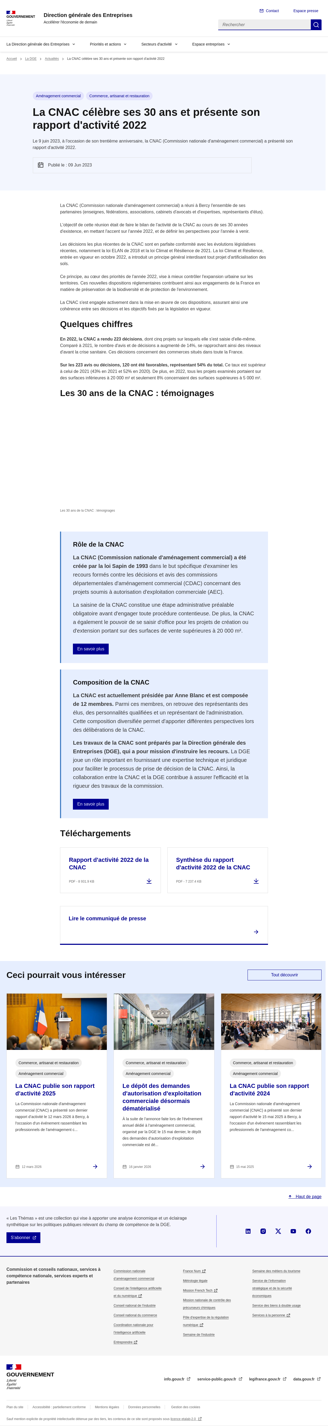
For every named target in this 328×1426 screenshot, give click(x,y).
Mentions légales (107, 1407)
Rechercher (316, 24)
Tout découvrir (284, 975)
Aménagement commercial (58, 96)
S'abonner (20, 1237)
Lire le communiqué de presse (107, 918)
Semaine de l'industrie (199, 1335)
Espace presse (305, 11)
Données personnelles (144, 1407)
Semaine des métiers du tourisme (276, 1271)
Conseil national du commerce (135, 1315)
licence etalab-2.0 (184, 1419)
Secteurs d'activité (156, 44)
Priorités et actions (105, 44)
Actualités (52, 59)
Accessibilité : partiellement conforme (59, 1407)
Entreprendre (123, 1342)
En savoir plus (90, 649)
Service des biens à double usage (276, 1305)
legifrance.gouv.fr (265, 1379)
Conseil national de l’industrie (135, 1305)
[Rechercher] (264, 24)
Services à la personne (268, 1315)
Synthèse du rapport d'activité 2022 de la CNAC (213, 863)
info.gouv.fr (175, 1379)
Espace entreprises (208, 44)
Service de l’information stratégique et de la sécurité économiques (272, 1288)
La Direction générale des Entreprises (37, 44)
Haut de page (308, 1196)
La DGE (31, 59)
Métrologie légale (195, 1281)
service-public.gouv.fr (217, 1379)
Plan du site (14, 1407)
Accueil (11, 59)
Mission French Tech (198, 1290)
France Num (192, 1271)
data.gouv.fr (304, 1379)
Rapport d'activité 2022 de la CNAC (109, 863)
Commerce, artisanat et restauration (119, 96)
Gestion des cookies (185, 1407)
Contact (272, 11)
